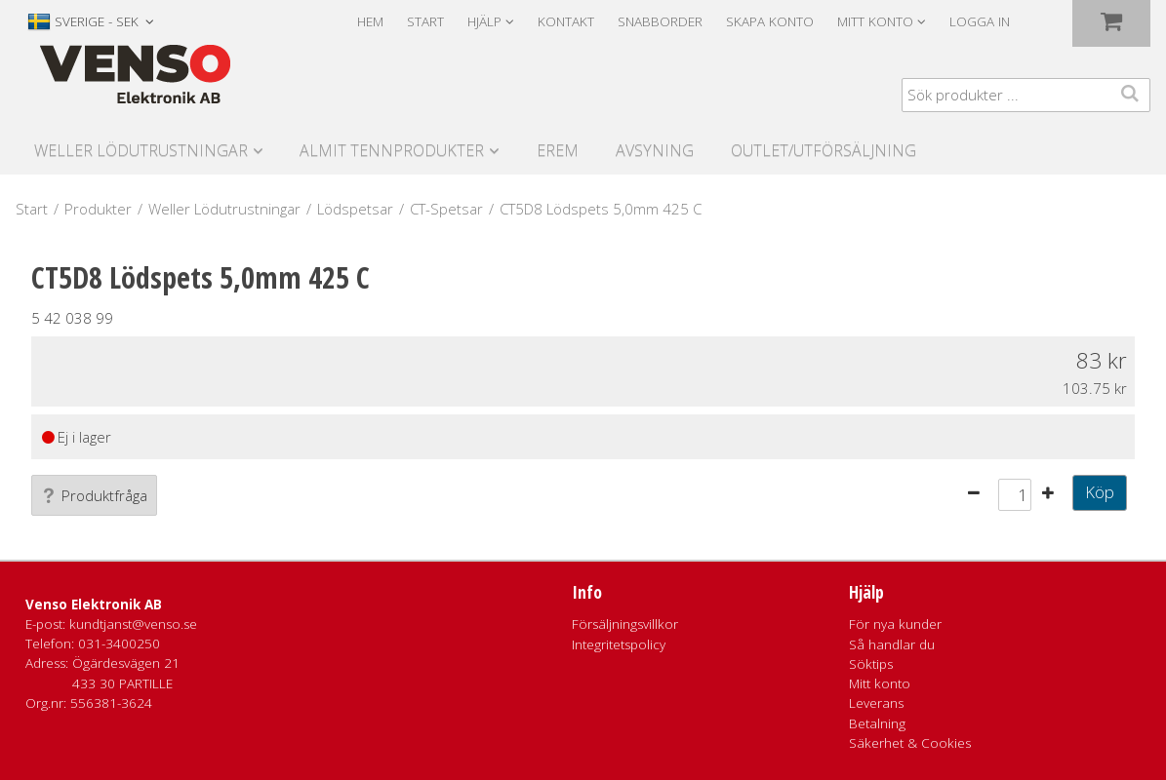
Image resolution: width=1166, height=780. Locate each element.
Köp (1099, 492)
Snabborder (660, 21)
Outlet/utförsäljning (823, 150)
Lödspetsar (355, 208)
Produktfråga (94, 495)
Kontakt (566, 21)
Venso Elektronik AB (93, 604)
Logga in (979, 21)
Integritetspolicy (618, 644)
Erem (558, 150)
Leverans (876, 703)
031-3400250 (119, 643)
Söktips (871, 664)
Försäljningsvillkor (625, 624)
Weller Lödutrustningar (141, 150)
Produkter (98, 208)
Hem (370, 21)
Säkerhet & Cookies (910, 743)
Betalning (877, 723)
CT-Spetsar (446, 208)
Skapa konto (770, 21)
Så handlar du (892, 644)
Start (425, 21)
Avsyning (655, 150)
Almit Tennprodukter (392, 150)
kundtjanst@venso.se (133, 624)
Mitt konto (879, 683)
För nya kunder (895, 624)
